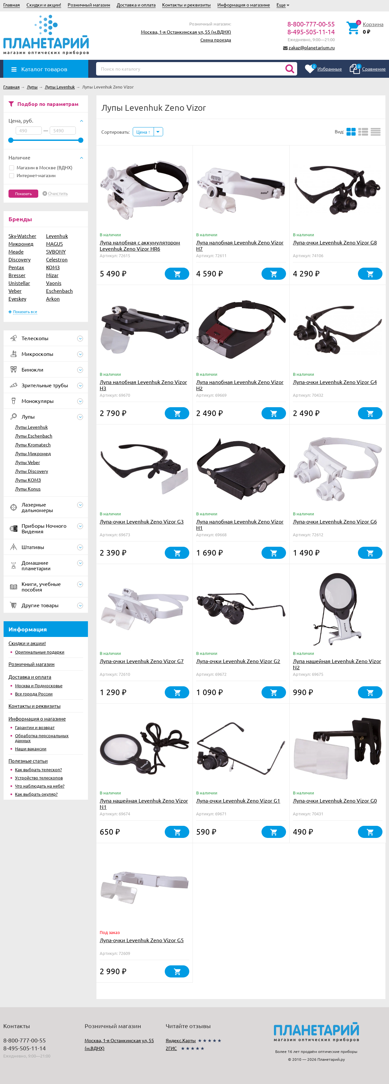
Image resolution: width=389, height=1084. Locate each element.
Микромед (20, 244)
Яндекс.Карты (181, 1040)
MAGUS (54, 244)
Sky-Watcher (22, 236)
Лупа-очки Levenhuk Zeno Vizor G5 (142, 940)
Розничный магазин (89, 5)
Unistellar (19, 283)
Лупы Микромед (33, 453)
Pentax (16, 267)
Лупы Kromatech (33, 444)
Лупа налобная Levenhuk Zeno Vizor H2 (239, 384)
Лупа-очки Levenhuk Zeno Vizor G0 (335, 800)
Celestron (57, 259)
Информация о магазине (243, 5)
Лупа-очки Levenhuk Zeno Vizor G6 (335, 521)
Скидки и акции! (43, 5)
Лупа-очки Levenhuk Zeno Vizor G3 (142, 521)
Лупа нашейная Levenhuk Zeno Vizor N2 (337, 664)
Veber (15, 291)
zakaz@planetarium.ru (312, 47)
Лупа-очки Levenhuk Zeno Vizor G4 (335, 381)
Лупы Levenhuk (31, 427)
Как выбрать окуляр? (36, 794)
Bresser (16, 275)
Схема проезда (215, 39)
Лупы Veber (27, 462)
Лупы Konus (28, 489)
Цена (143, 132)
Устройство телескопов (39, 777)
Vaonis (53, 283)
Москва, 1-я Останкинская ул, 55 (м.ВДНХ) (186, 32)
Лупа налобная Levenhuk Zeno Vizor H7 (239, 245)
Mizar (52, 275)
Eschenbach (59, 291)
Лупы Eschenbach (33, 436)
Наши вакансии (30, 748)
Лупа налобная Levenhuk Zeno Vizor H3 (143, 384)
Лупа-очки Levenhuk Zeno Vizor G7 (142, 661)
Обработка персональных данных (42, 738)
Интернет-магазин (32, 175)
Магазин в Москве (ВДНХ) (41, 167)
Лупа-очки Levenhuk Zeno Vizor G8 (335, 242)
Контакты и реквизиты (186, 5)
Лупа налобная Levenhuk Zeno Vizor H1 (239, 524)
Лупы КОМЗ (28, 480)
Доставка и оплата (136, 5)
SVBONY (56, 251)
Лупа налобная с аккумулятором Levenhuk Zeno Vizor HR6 (140, 245)
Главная (11, 5)
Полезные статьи (28, 761)
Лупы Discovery (31, 471)
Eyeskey (17, 298)
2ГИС (171, 1048)
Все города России (34, 693)
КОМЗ (53, 267)
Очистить (58, 193)
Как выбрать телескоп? (38, 769)
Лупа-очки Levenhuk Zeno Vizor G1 (238, 800)
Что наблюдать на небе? (39, 786)
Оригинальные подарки (39, 652)
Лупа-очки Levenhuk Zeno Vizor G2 (238, 661)
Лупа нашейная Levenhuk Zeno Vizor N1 (144, 803)
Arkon (53, 298)
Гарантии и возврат (35, 727)
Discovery (19, 259)
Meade (16, 251)
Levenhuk (57, 236)
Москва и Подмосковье (38, 685)
